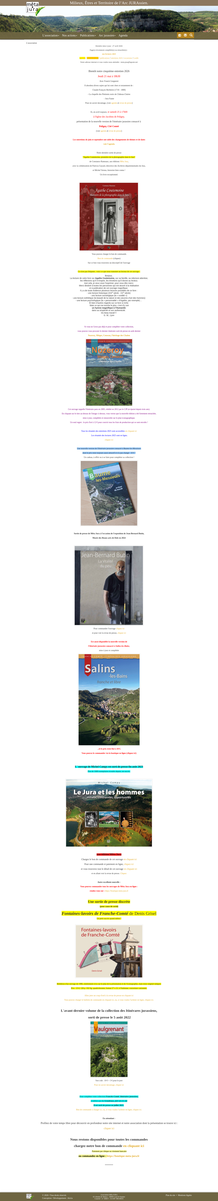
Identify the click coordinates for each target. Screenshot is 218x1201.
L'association (38, 35)
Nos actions (56, 35)
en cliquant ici (131, 431)
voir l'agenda (109, 144)
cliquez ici (109, 440)
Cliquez (123, 873)
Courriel (97, 1199)
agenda (114, 103)
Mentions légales (185, 1195)
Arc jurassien (94, 35)
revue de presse (126, 103)
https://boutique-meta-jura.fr (116, 891)
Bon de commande (105, 258)
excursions (128, 58)
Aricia (70, 1198)
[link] (124, 161)
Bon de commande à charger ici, (89, 1109)
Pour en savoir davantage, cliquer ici (109, 1085)
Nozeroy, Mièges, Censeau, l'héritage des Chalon (109, 335)
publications (104, 58)
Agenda (110, 35)
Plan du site (170, 1195)
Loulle (136, 58)
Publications (75, 35)
